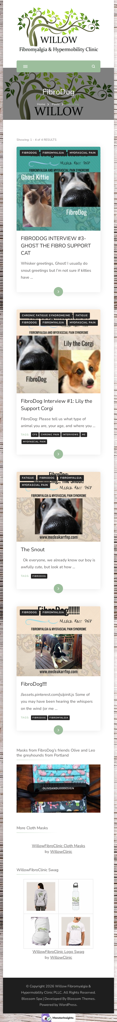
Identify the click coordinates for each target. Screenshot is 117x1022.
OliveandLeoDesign (58, 788)
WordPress (68, 1004)
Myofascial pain (34, 441)
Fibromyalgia (53, 152)
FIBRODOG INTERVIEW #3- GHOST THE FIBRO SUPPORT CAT (56, 245)
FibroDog (29, 152)
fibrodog (39, 576)
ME (84, 434)
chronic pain (50, 434)
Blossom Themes (81, 998)
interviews (70, 434)
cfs (34, 434)
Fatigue (82, 315)
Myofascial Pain (83, 152)
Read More (51, 291)
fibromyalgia (58, 717)
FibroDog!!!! (34, 684)
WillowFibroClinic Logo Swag (58, 951)
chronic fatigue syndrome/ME (46, 315)
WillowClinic (61, 851)
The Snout (33, 549)
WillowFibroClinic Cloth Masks (58, 845)
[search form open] (93, 66)
